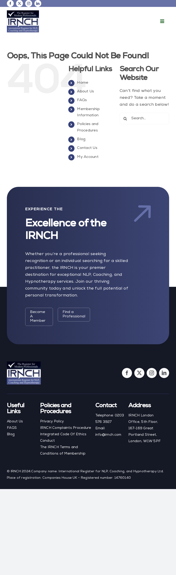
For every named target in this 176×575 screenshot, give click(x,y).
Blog (81, 139)
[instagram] (28, 3)
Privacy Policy (52, 421)
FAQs (82, 100)
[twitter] (19, 3)
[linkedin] (37, 3)
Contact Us (87, 148)
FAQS (12, 428)
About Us (85, 92)
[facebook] (10, 3)
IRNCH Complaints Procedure (65, 428)
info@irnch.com (108, 435)
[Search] (125, 118)
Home (82, 83)
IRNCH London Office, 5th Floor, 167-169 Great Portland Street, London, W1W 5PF (144, 428)
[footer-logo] (24, 363)
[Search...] (144, 118)
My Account (88, 157)
